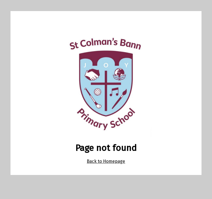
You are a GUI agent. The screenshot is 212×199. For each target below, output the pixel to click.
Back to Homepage (106, 161)
